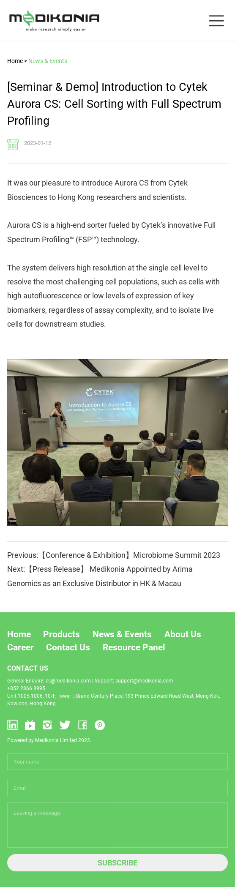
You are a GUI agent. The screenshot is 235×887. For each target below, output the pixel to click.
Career (20, 647)
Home (19, 634)
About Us (182, 634)
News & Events (47, 60)
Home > (17, 60)
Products (61, 634)
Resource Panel (134, 647)
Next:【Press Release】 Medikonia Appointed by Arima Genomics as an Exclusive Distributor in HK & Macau (100, 576)
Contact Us (68, 647)
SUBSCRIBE (117, 862)
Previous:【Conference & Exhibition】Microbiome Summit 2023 (113, 555)
